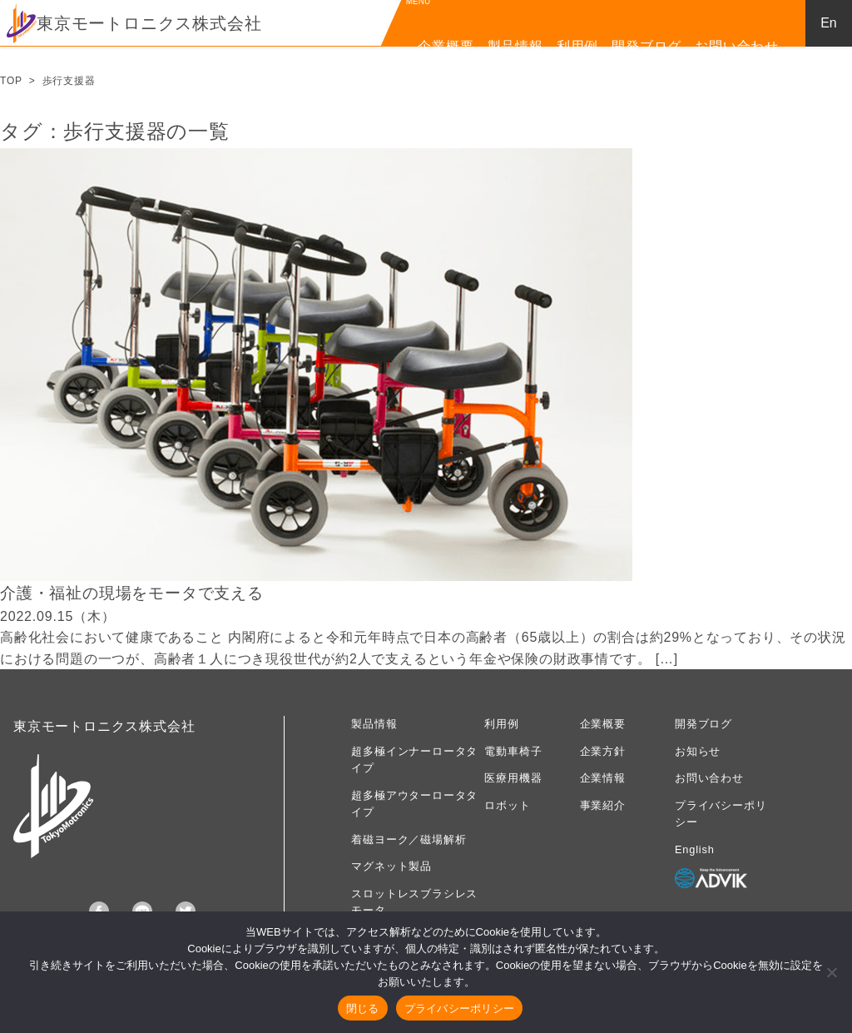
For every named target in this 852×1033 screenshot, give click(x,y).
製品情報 (515, 46)
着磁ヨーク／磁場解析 (408, 839)
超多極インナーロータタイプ (414, 759)
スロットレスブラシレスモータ (414, 901)
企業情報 (603, 778)
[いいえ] (831, 972)
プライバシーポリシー (720, 813)
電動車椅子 (513, 751)
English (695, 849)
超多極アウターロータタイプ (414, 803)
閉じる (362, 1008)
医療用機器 (513, 778)
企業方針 (603, 751)
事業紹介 (603, 805)
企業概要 (445, 46)
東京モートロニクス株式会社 (134, 23)
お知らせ (698, 751)
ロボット (507, 805)
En (828, 23)
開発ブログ (646, 46)
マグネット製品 (391, 866)
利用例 (577, 46)
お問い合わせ (737, 46)
